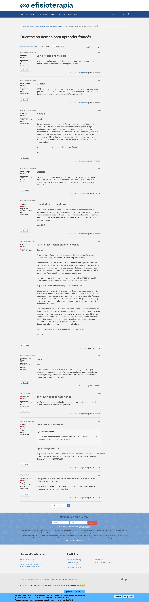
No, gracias (128, 597)
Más (76, 14)
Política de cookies (57, 580)
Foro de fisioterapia (28, 26)
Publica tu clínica (99, 565)
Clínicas (69, 14)
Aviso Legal (23, 580)
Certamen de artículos (73, 565)
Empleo (62, 14)
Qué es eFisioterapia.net (27, 560)
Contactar (32, 580)
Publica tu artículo (72, 563)
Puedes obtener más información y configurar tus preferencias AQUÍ (44, 600)
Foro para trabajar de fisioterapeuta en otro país (54, 26)
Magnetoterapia (35, 14)
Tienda (45, 14)
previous (59, 506)
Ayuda (39, 580)
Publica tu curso (99, 560)
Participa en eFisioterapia (74, 560)
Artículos (24, 14)
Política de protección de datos (74, 541)
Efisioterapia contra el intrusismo (30, 563)
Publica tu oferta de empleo (103, 563)
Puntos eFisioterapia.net (74, 568)
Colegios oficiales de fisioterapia (30, 568)
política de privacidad (84, 527)
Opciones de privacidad (74, 591)
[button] (128, 14)
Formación (53, 14)
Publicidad (46, 580)
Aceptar (118, 597)
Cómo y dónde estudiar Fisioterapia (31, 565)
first (53, 506)
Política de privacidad (70, 580)
